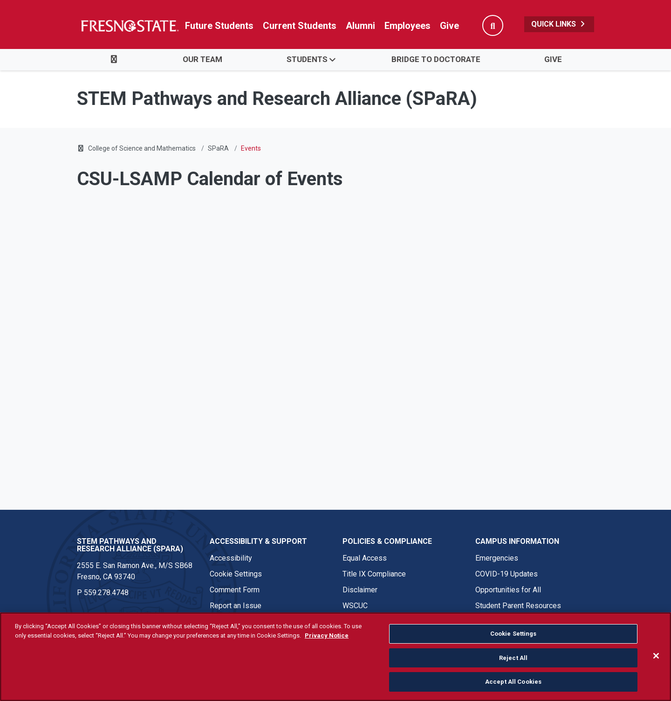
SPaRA (218, 148)
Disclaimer (359, 589)
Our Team (202, 59)
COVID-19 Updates (506, 573)
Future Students (219, 25)
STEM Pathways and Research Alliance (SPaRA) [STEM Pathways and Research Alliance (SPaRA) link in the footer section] (130, 545)
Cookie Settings (236, 573)
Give (449, 25)
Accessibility (231, 558)
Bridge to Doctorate (435, 59)
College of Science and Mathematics (142, 148)
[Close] (656, 655)
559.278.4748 (106, 592)
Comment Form (235, 589)
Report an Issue (235, 605)
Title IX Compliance (374, 573)
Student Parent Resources (518, 605)
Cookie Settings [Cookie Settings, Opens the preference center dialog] (513, 633)
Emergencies (496, 558)
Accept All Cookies (513, 681)
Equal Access (364, 558)
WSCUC (355, 605)
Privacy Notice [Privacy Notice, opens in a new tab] (327, 635)
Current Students (299, 25)
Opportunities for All (508, 589)
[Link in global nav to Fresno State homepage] (129, 26)
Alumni (360, 25)
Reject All (513, 657)
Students (307, 59)
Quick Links (559, 24)
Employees (407, 25)
